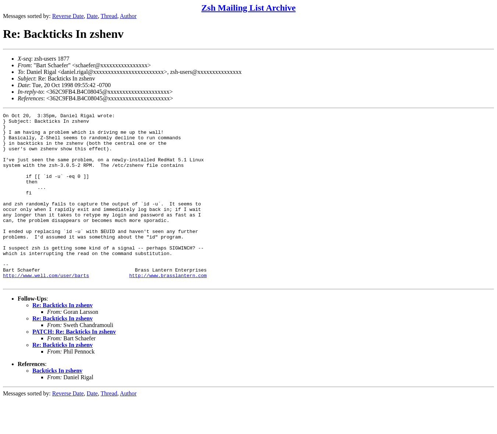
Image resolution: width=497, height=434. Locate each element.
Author (128, 16)
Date (92, 16)
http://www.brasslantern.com (168, 308)
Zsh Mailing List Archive (248, 7)
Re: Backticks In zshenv (62, 339)
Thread (108, 16)
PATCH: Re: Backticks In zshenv (74, 366)
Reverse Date (68, 16)
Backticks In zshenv (57, 405)
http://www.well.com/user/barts (46, 308)
